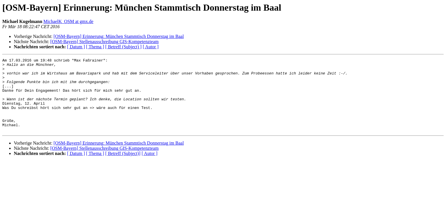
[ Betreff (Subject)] (122, 168)
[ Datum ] (76, 46)
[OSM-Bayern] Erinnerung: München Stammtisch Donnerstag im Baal (118, 36)
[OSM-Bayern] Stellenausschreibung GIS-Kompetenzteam (104, 41)
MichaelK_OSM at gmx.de (68, 21)
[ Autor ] (151, 46)
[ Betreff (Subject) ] (123, 46)
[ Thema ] (95, 46)
